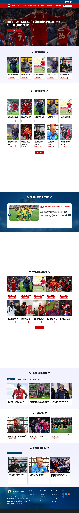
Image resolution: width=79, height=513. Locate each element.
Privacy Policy (42, 496)
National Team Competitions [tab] (41, 453)
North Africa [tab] (25, 379)
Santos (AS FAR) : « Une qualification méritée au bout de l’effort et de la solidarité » (38, 435)
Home (25, 5)
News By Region (43, 5)
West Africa (31, 503)
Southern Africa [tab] (33, 379)
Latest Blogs (29, 5)
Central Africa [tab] (11, 379)
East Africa (31, 496)
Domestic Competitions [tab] (28, 453)
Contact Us (42, 498)
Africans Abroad (36, 5)
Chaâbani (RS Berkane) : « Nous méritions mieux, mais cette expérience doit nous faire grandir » (17, 435)
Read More (14, 30)
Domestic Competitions (55, 498)
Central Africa (31, 494)
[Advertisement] (10, 92)
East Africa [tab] (18, 379)
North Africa (31, 498)
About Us (42, 500)
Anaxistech (70, 510)
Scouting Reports (58, 5)
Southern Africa (32, 500)
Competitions (50, 5)
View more (39, 152)
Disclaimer (42, 494)
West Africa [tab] (40, 379)
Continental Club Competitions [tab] (15, 453)
